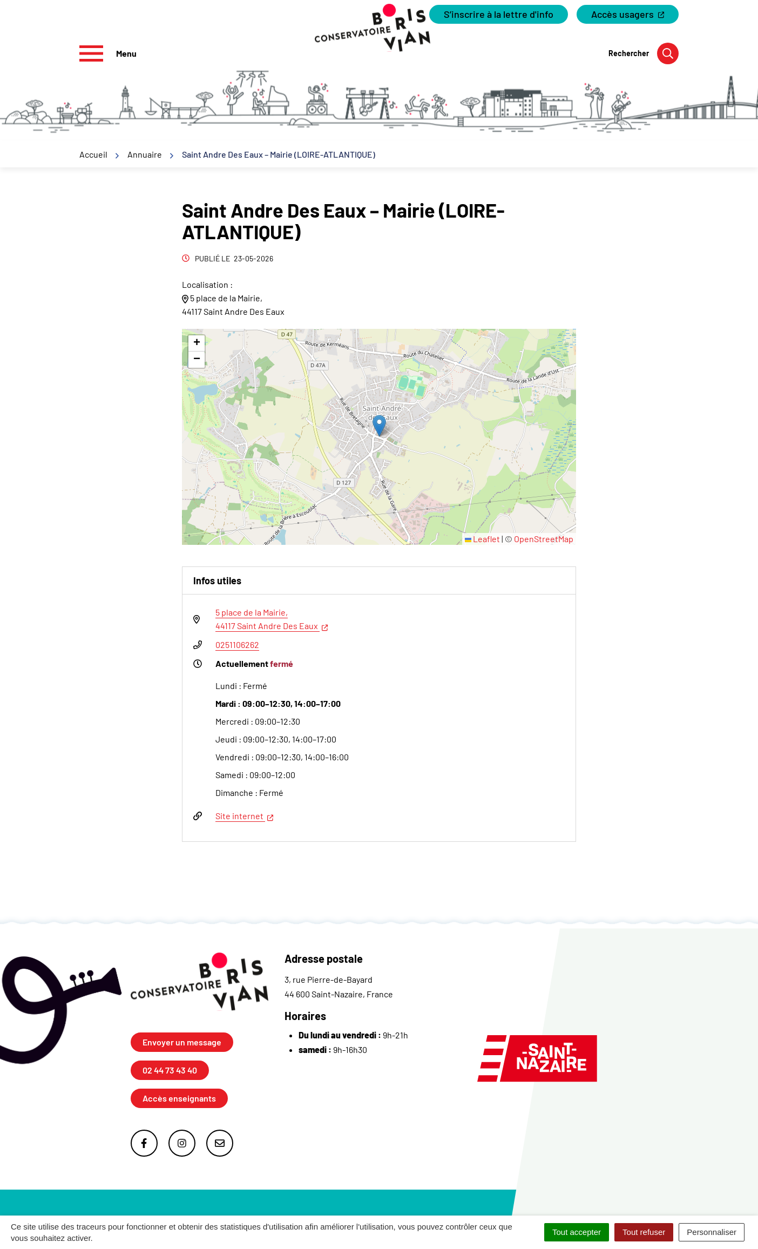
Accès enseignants (179, 1098)
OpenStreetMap (543, 539)
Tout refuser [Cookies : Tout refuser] (643, 1232)
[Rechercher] (643, 53)
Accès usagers (635, 16)
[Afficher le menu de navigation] (108, 53)
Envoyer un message (182, 1042)
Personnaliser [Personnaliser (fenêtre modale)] (711, 1232)
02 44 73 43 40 (170, 1070)
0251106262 (237, 644)
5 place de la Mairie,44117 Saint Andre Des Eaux (271, 619)
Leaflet (482, 539)
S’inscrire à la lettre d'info (498, 14)
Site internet (244, 815)
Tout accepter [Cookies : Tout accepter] (576, 1232)
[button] (379, 426)
